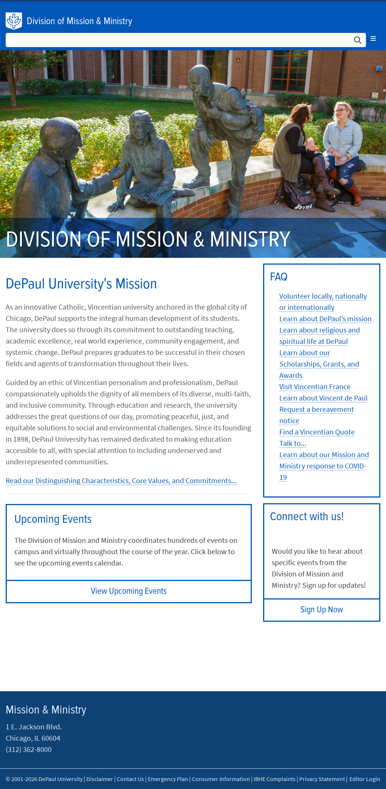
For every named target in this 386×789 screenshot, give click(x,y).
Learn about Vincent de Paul (323, 397)
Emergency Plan (168, 779)
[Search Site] (186, 40)
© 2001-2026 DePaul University (44, 779)
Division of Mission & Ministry (79, 21)
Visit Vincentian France (315, 386)
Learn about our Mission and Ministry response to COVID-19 (324, 466)
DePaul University (14, 21)
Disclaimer (99, 779)
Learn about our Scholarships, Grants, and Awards (319, 364)
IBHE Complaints (275, 779)
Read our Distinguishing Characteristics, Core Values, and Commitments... (121, 480)
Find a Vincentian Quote (317, 431)
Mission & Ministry (46, 710)
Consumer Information (221, 779)
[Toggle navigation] (373, 38)
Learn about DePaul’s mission (325, 318)
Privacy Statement (322, 779)
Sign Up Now (321, 610)
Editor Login (364, 779)
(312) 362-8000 (29, 749)
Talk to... (292, 443)
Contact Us (130, 779)
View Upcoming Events (129, 591)
